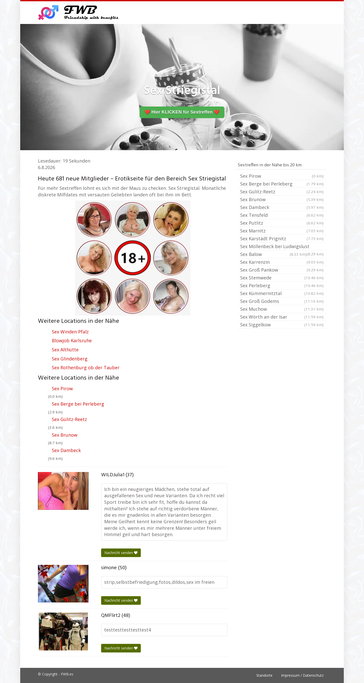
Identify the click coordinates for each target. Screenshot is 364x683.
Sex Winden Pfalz (70, 332)
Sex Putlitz (282, 223)
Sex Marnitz (282, 230)
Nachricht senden (121, 552)
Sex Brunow (64, 435)
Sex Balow (273, 254)
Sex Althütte (65, 350)
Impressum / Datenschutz (302, 675)
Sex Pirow (62, 388)
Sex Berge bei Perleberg (78, 404)
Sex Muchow (282, 309)
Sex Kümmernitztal (282, 293)
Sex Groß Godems (282, 301)
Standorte (264, 675)
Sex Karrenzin (282, 262)
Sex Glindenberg (69, 359)
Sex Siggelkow (282, 324)
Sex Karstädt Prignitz (282, 238)
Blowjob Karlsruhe (72, 340)
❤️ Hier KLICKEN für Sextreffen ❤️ (182, 112)
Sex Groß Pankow (282, 270)
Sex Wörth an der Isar (282, 317)
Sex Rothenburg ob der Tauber (86, 367)
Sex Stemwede (282, 277)
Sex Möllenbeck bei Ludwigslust (282, 246)
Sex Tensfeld (282, 215)
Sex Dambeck (66, 450)
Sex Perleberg (282, 285)
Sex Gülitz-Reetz (69, 419)
